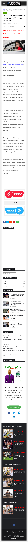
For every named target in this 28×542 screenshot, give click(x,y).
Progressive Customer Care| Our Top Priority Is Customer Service (13, 340)
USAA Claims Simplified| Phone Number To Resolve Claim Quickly (17, 324)
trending (14, 286)
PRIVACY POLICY (8, 536)
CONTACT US (17, 535)
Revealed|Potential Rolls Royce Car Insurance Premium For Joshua (17, 295)
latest (14, 284)
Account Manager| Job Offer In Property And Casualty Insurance (17, 317)
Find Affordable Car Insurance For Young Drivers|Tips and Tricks (12, 347)
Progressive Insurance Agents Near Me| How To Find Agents (13, 336)
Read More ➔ (14, 407)
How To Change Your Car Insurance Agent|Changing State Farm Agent (17, 303)
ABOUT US (10, 535)
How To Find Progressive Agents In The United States (13, 355)
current (7, 9)
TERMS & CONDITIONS (19, 536)
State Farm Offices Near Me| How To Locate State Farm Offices (13, 344)
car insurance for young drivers (13, 64)
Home (4, 9)
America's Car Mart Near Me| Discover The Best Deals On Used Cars (13, 351)
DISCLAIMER (14, 538)
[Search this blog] (9, 273)
